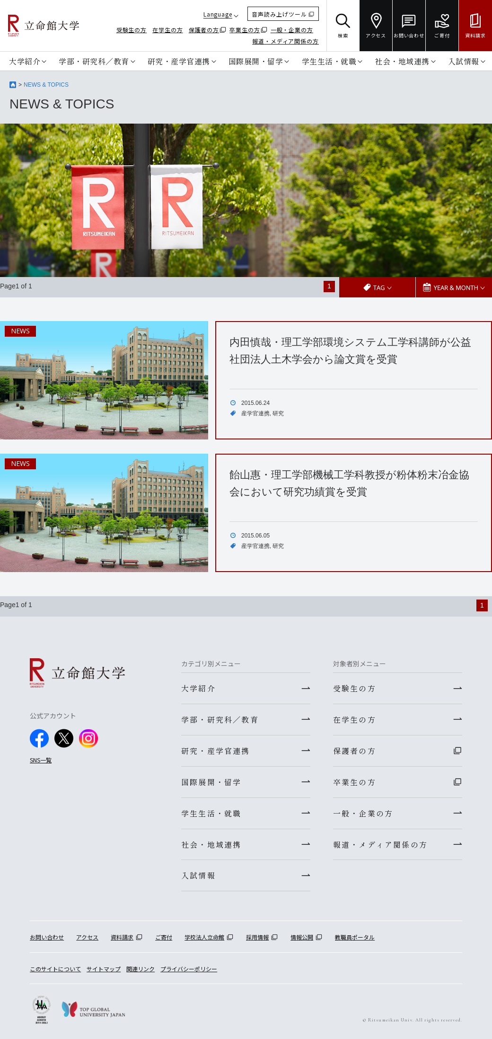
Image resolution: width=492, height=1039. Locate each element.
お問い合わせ (47, 937)
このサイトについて (55, 969)
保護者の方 (204, 30)
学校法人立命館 (204, 937)
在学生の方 (167, 30)
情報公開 (301, 937)
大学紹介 (24, 61)
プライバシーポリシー (188, 969)
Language (217, 14)
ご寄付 (163, 937)
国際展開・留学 (255, 61)
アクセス (87, 937)
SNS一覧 (41, 759)
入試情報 (463, 61)
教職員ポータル (355, 937)
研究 (278, 413)
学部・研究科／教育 (94, 61)
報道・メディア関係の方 (285, 41)
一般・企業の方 (292, 30)
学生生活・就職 (329, 61)
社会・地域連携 (402, 61)
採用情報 (257, 937)
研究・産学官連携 (179, 61)
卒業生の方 (244, 30)
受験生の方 (131, 30)
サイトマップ (104, 969)
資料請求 (122, 937)
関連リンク (140, 969)
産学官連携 (255, 413)
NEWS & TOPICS (46, 84)
